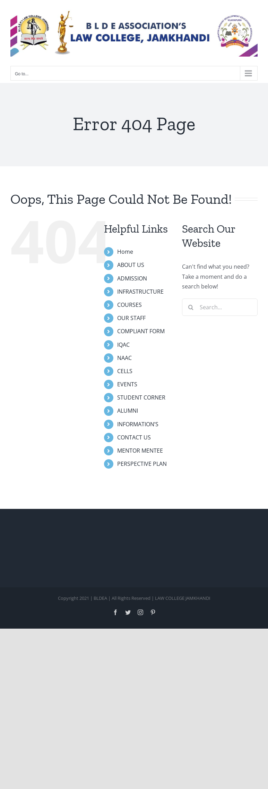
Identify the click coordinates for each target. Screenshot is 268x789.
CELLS (124, 371)
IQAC (123, 345)
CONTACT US (134, 437)
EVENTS (127, 384)
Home (125, 251)
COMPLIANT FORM (141, 331)
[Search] (190, 307)
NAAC (124, 358)
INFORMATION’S (137, 424)
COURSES (129, 305)
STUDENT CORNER (141, 397)
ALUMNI (127, 410)
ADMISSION (132, 278)
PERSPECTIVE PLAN (142, 464)
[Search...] (220, 307)
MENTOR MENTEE (140, 450)
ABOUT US (130, 265)
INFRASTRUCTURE (140, 291)
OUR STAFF (131, 318)
